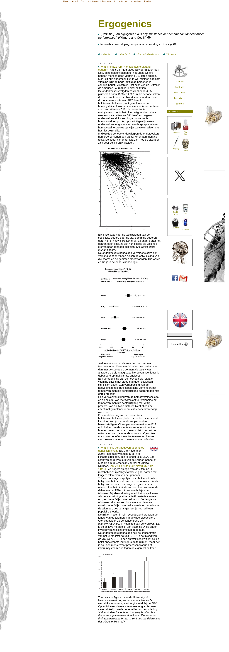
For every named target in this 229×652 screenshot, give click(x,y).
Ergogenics (125, 23)
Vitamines (105, 54)
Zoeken (180, 103)
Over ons (179, 92)
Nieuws (180, 81)
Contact (180, 87)
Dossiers (179, 98)
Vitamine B (122, 54)
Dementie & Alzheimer (146, 54)
